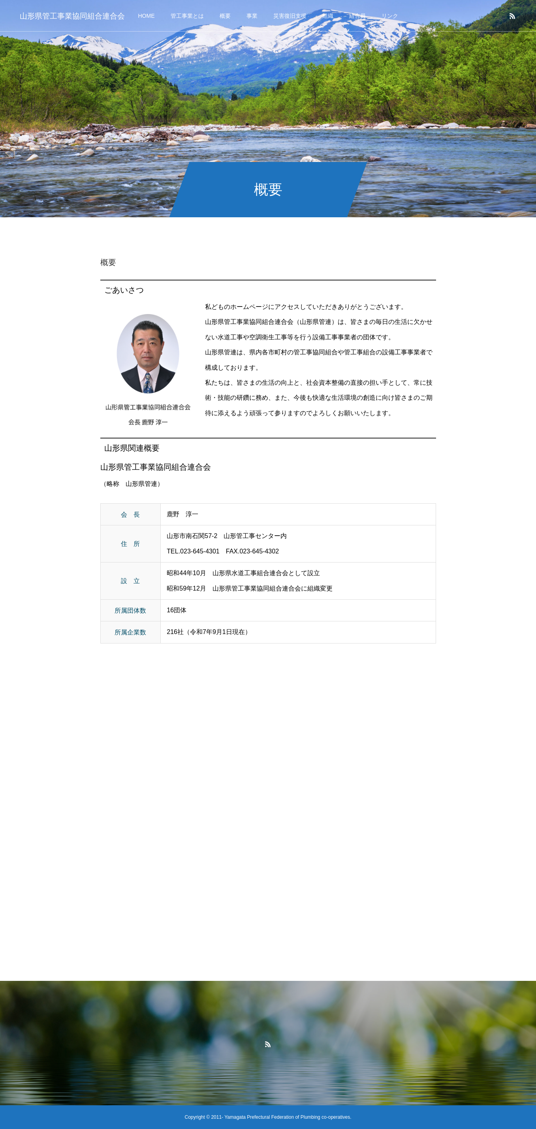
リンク (390, 16)
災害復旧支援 (290, 16)
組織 (327, 16)
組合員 (357, 16)
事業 (252, 16)
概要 (225, 16)
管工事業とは (187, 16)
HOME (146, 16)
